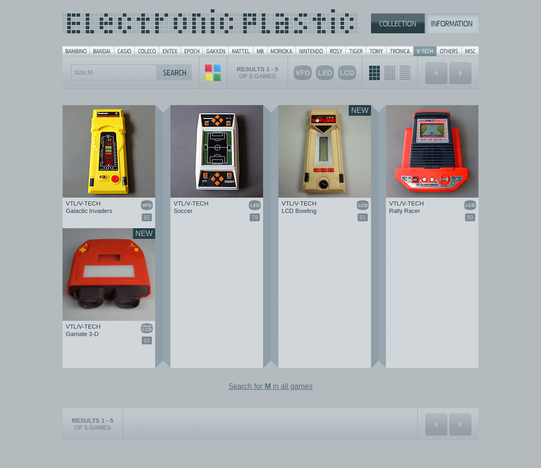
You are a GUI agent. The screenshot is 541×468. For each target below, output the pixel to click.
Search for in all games (270, 386)
